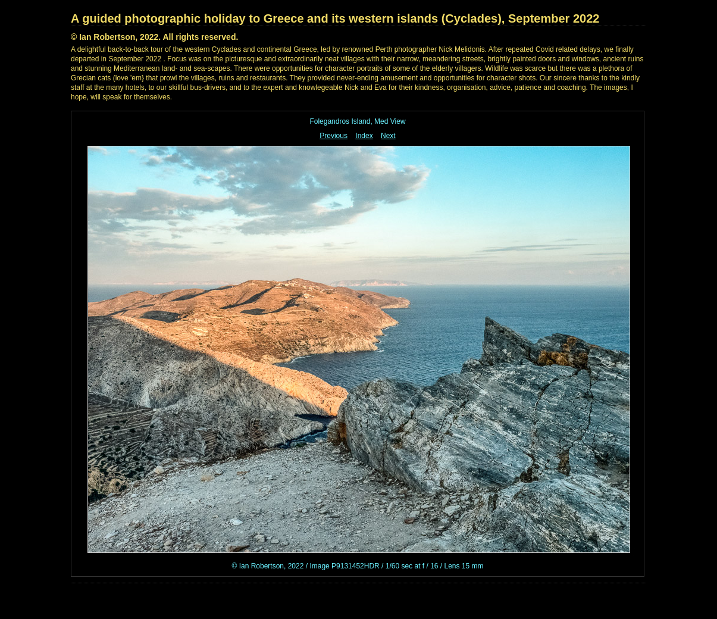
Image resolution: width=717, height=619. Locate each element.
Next (388, 136)
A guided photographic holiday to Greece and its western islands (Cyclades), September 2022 (335, 18)
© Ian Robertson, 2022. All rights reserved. (154, 37)
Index (363, 136)
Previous (333, 136)
